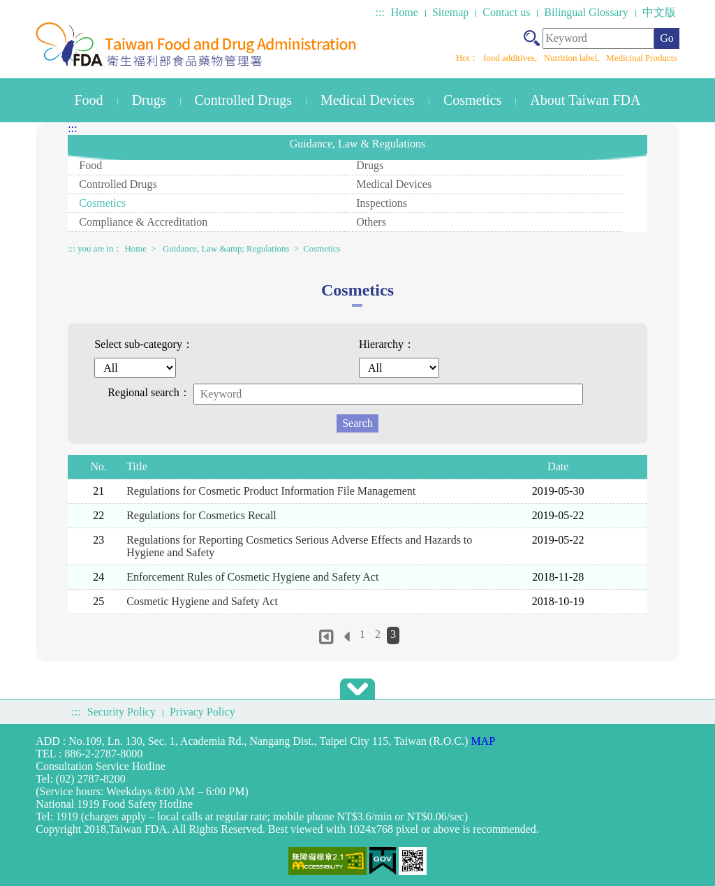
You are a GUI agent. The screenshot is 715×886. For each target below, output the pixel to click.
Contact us (506, 12)
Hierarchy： (387, 344)
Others (371, 222)
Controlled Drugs (243, 100)
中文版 (659, 12)
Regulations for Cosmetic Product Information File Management (270, 491)
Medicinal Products (641, 57)
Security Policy (121, 712)
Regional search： (149, 392)
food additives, (511, 57)
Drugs (149, 100)
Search (357, 423)
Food (89, 100)
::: (379, 12)
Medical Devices (367, 100)
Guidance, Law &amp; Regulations (226, 249)
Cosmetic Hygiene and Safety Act (202, 601)
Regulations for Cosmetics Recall (201, 515)
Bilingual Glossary (586, 12)
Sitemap (450, 12)
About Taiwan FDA (585, 100)
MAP (483, 741)
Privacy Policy (202, 712)
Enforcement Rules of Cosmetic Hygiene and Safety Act (252, 577)
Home (404, 12)
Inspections (381, 203)
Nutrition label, (573, 57)
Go (667, 38)
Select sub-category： (143, 344)
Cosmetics (472, 100)
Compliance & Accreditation (143, 222)
